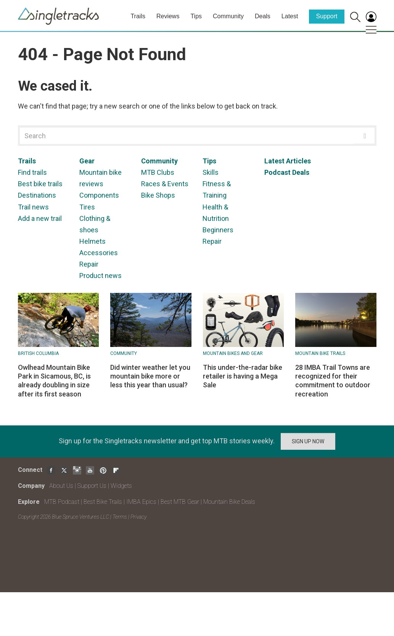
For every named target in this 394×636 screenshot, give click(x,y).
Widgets (121, 485)
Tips (196, 16)
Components (99, 195)
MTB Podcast (61, 501)
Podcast (277, 172)
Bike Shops (158, 195)
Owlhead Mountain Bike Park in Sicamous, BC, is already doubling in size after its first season (54, 380)
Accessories (98, 253)
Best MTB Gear (180, 501)
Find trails (32, 172)
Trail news (33, 207)
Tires (87, 207)
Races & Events (164, 184)
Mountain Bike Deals (229, 501)
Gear (87, 161)
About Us (61, 485)
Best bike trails (40, 184)
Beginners (218, 230)
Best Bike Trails (103, 501)
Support (326, 16)
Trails (137, 16)
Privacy (138, 517)
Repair (88, 264)
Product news (100, 276)
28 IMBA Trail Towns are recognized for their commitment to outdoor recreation (332, 380)
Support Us (91, 485)
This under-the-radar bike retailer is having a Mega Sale (242, 376)
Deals (262, 16)
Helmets (92, 241)
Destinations (37, 195)
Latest (289, 16)
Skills (211, 172)
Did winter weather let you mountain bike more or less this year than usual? (150, 376)
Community (228, 16)
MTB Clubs (157, 172)
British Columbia (38, 353)
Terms (120, 517)
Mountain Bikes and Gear (233, 353)
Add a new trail (40, 218)
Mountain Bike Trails (320, 353)
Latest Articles (287, 161)
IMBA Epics (141, 501)
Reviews (167, 16)
